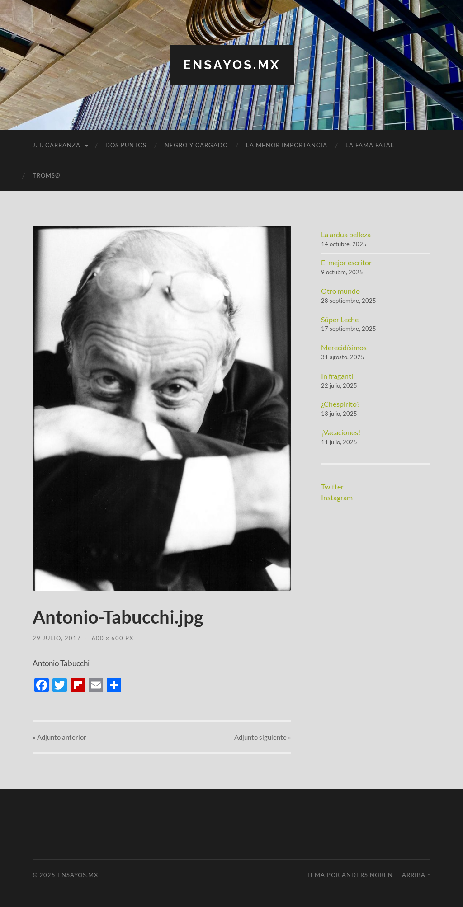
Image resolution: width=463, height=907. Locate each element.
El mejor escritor (346, 262)
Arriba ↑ (416, 875)
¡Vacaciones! (340, 432)
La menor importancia (286, 145)
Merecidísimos (344, 347)
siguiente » (262, 737)
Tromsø (46, 175)
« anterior (59, 737)
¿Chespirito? (340, 403)
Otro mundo (340, 291)
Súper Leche (340, 319)
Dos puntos (125, 145)
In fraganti (337, 375)
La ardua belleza (346, 234)
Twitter (332, 486)
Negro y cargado (196, 145)
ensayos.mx (231, 64)
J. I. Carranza (56, 145)
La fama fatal (369, 145)
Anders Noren (367, 875)
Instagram (337, 497)
